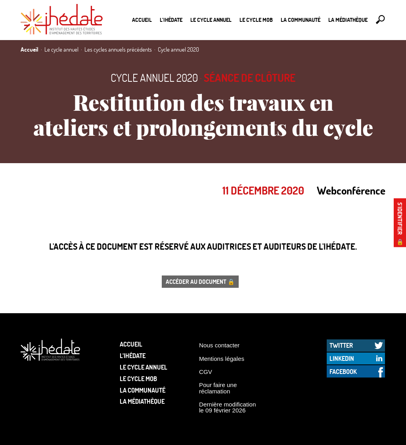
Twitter (341, 345)
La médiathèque (348, 19)
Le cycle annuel (211, 19)
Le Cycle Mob (256, 19)
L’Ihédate (171, 19)
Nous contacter (219, 345)
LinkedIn (341, 358)
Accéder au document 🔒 (200, 281)
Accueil (142, 19)
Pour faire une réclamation (218, 387)
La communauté (300, 19)
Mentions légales (221, 358)
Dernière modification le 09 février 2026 (227, 407)
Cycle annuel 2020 (154, 78)
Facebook (343, 371)
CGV (205, 371)
